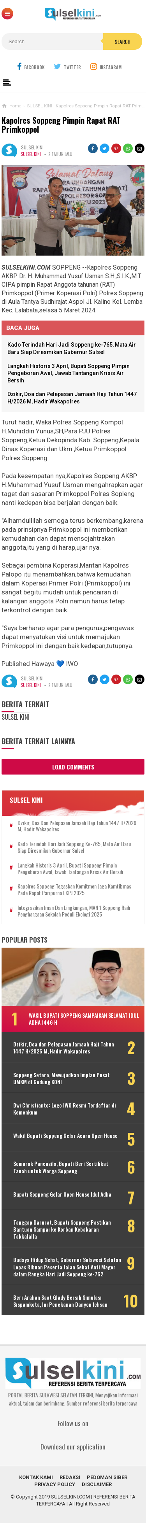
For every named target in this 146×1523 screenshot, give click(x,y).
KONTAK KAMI (36, 1477)
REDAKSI (70, 1477)
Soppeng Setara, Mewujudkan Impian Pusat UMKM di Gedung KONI (61, 1078)
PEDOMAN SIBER (107, 1477)
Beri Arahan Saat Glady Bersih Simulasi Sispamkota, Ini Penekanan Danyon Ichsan (60, 1301)
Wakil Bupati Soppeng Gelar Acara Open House (65, 1135)
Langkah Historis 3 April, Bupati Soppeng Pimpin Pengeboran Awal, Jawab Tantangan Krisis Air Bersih (68, 373)
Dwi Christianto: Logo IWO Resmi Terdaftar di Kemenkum (64, 1109)
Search (122, 42)
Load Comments (73, 766)
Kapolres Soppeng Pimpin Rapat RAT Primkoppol (61, 125)
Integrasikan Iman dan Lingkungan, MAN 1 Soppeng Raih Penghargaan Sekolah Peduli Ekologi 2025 (74, 911)
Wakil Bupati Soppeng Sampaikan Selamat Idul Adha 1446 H (84, 1018)
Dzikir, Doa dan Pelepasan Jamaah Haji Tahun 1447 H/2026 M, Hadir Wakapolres (77, 826)
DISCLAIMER (97, 1484)
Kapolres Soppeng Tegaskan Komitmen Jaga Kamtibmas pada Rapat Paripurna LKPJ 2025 (74, 889)
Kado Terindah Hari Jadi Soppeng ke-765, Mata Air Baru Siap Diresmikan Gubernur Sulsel (74, 847)
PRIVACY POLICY (54, 1484)
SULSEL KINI (31, 154)
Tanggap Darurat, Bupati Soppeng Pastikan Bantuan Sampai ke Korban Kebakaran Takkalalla (62, 1229)
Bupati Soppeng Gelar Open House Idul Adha (62, 1194)
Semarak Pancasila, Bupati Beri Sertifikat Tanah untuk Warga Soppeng (60, 1167)
